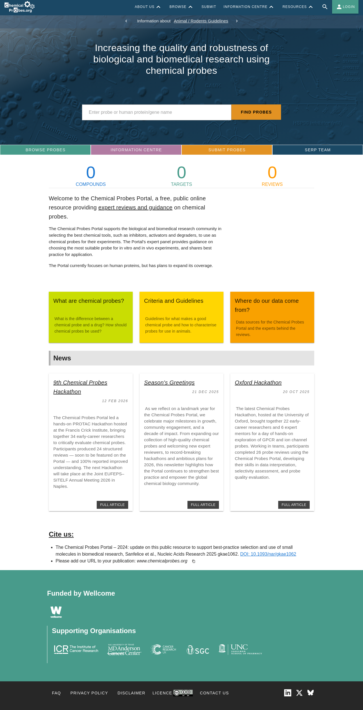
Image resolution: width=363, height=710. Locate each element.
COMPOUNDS (91, 175)
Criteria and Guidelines (173, 301)
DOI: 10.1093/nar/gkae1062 (268, 554)
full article (112, 505)
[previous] (126, 21)
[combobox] (156, 112)
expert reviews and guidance (135, 207)
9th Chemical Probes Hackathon (80, 387)
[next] (237, 21)
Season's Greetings (169, 382)
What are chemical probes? (88, 301)
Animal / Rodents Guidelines (201, 20)
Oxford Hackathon (258, 382)
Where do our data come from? (267, 305)
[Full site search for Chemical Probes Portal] (325, 7)
